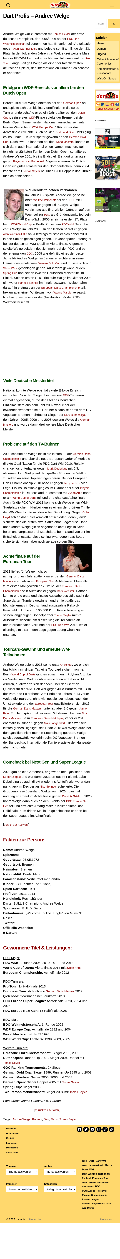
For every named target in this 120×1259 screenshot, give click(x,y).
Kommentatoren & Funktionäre (108, 75)
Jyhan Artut (11, 502)
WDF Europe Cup (45, 132)
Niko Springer (50, 791)
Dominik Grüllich (74, 801)
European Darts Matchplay (62, 723)
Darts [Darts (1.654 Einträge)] (108, 1170)
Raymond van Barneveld (48, 166)
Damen (101, 53)
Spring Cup (50, 277)
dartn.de (21, 1224)
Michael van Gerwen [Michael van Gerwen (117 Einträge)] (99, 1187)
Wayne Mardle (36, 302)
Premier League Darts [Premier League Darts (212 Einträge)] (93, 1208)
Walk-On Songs (106, 83)
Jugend (101, 58)
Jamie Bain (11, 718)
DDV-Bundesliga (76, 419)
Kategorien (50, 1188)
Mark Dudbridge (70, 473)
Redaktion (12, 1133)
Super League (13, 781)
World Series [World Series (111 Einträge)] (88, 1212)
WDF (33, 122)
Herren (101, 48)
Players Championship (27, 497)
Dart (51, 1124)
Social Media (14, 1157)
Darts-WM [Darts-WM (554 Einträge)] (88, 1174)
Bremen (41, 1124)
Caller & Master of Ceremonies (108, 66)
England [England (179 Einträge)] (86, 1183)
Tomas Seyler (63, 38)
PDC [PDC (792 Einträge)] (98, 1191)
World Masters (74, 146)
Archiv (48, 1171)
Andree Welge (22, 1124)
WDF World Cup (31, 229)
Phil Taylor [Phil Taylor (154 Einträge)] (102, 1195)
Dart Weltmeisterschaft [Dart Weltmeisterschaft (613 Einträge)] (96, 1178)
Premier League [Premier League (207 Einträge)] (90, 1204)
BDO (74, 204)
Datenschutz (14, 1152)
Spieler (101, 42)
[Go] (114, 28)
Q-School (67, 669)
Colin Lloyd (55, 522)
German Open (73, 107)
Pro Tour (36, 68)
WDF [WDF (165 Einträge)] (108, 1208)
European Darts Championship (25, 297)
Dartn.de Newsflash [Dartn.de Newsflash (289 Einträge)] (92, 1170)
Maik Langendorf (68, 727)
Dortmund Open (67, 137)
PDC (47, 219)
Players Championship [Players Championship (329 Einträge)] (94, 1199)
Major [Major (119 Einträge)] (85, 1187)
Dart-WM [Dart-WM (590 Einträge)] (100, 1165)
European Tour (14, 591)
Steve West (48, 273)
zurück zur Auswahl (18, 829)
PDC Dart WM (19, 634)
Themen (11, 1171)
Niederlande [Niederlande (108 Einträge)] (87, 1191)
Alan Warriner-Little (45, 53)
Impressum (13, 1147)
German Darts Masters (42, 586)
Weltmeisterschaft (46, 204)
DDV (66, 400)
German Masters (15, 429)
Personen (11, 1188)
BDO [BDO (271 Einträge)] (84, 1165)
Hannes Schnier (71, 287)
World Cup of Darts (53, 502)
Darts (60, 1124)
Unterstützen (14, 1137)
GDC (61, 258)
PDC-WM (80, 229)
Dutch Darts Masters (18, 723)
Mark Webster (41, 600)
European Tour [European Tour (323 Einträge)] (100, 1182)
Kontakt (11, 1142)
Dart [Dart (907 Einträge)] (91, 1165)
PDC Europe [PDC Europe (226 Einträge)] (88, 1195)
